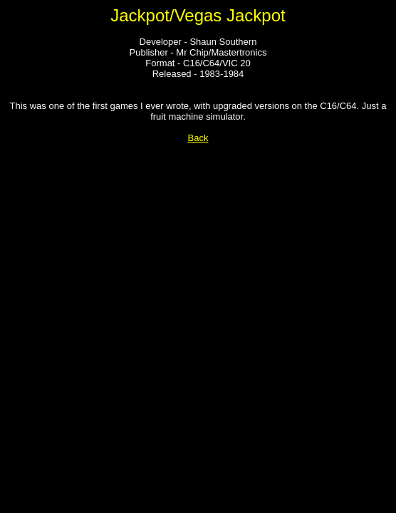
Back (198, 138)
